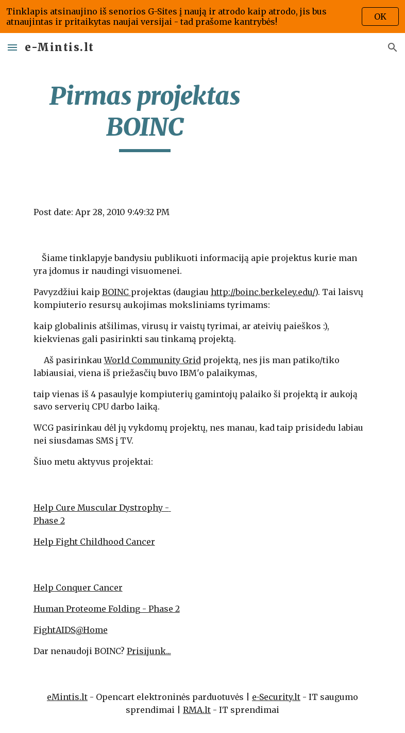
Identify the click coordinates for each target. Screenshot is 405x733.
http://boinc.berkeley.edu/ (263, 292)
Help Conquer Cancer (78, 587)
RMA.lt (197, 710)
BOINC (116, 292)
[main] (145, 116)
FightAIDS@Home (70, 630)
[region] (202, 16)
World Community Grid (152, 360)
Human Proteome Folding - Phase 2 (106, 609)
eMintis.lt (67, 697)
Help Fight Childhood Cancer (94, 541)
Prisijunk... (149, 651)
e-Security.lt (276, 697)
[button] (12, 47)
